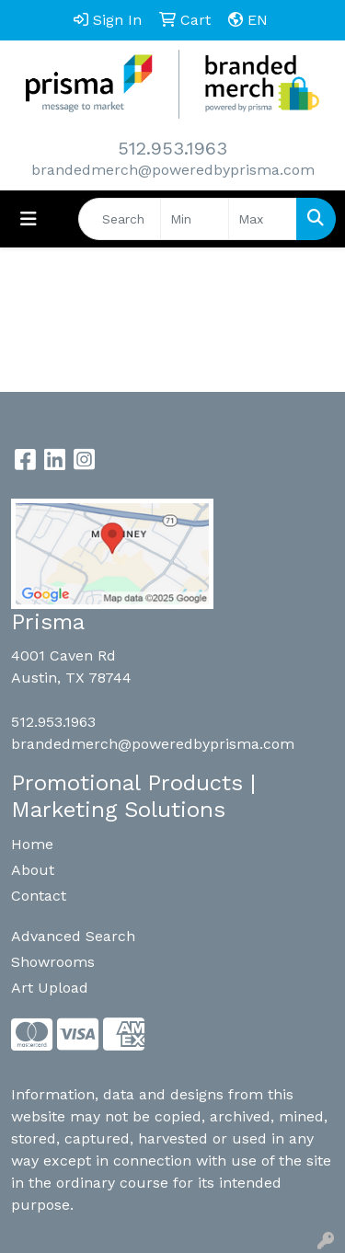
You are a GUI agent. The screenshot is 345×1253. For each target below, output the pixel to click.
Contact (38, 895)
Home (32, 844)
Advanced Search (73, 936)
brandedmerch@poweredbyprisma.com (173, 169)
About (32, 870)
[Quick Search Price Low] (194, 219)
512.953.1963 (172, 148)
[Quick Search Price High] (262, 219)
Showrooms (53, 962)
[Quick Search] (119, 219)
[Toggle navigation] (28, 219)
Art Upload (49, 987)
